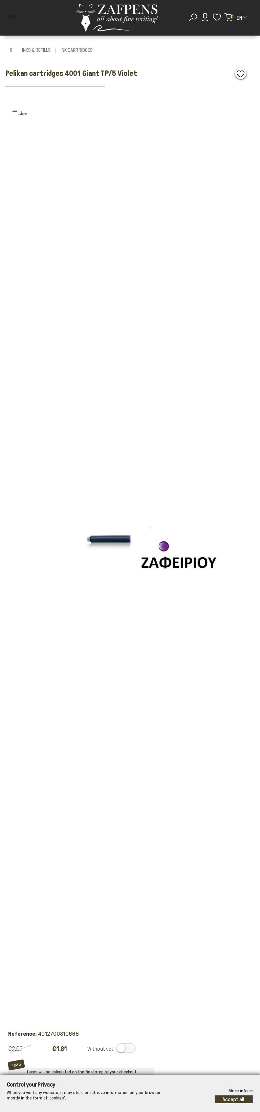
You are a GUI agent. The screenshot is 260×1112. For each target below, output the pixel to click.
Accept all (233, 1099)
